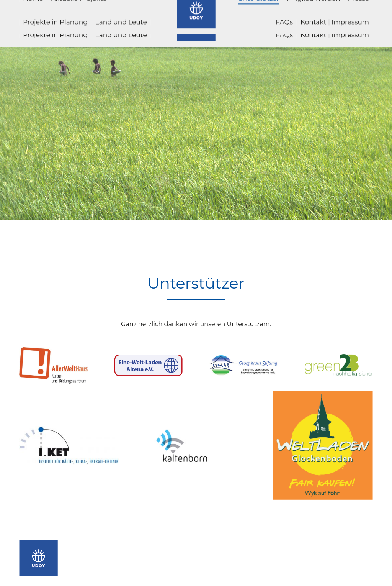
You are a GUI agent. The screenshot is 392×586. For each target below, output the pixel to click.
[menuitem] (33, 11)
